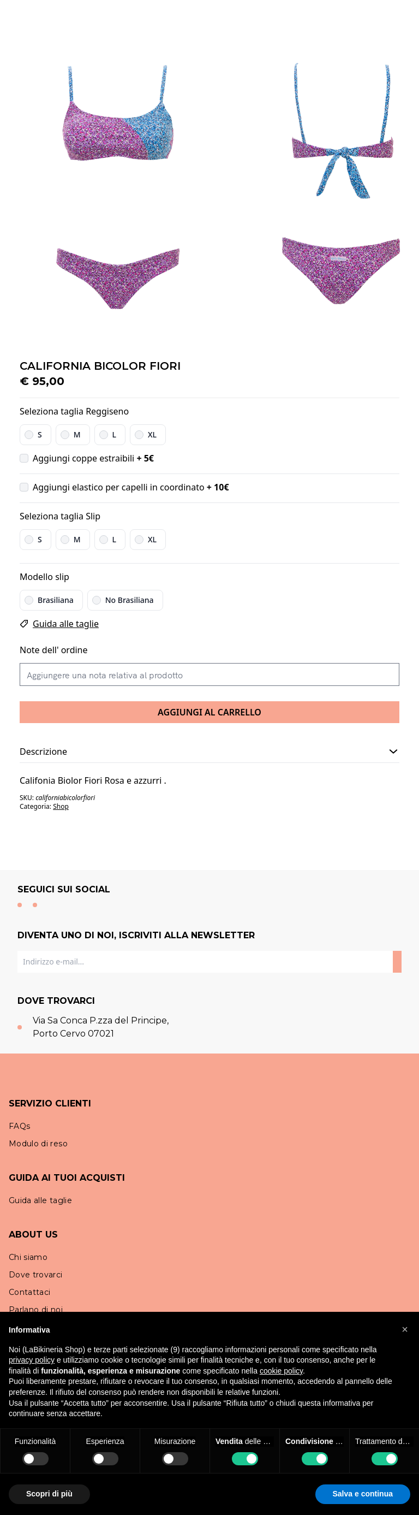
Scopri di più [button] (49, 1493)
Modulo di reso (38, 1144)
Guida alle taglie (66, 624)
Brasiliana (56, 600)
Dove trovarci (36, 1275)
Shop (61, 806)
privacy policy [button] (32, 1360)
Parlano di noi (36, 1310)
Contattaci (30, 1292)
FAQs (19, 1126)
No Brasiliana (129, 600)
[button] (405, 1329)
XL (152, 434)
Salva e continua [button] (363, 1493)
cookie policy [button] (281, 1370)
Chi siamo (28, 1257)
